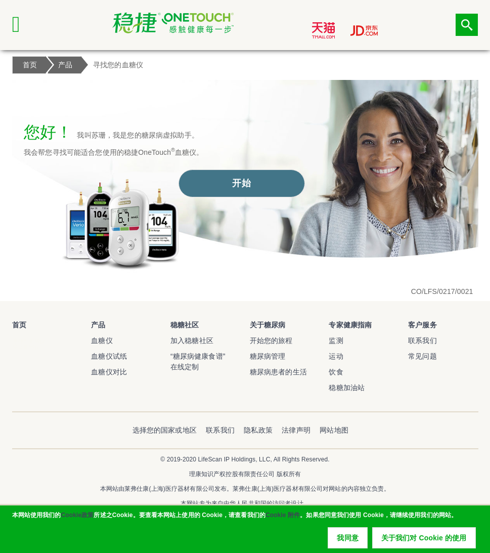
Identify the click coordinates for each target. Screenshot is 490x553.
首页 (19, 325)
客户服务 (422, 325)
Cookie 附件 (282, 523)
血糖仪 (101, 340)
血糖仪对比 (109, 372)
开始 (241, 183)
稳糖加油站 (347, 388)
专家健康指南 (350, 325)
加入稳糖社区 (191, 340)
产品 (98, 325)
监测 (336, 340)
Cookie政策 (77, 523)
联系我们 (422, 340)
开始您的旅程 (271, 340)
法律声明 (296, 430)
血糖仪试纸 (109, 356)
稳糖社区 (184, 325)
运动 (336, 356)
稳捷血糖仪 (26, 347)
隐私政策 (258, 430)
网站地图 (334, 430)
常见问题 (422, 356)
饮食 (336, 372)
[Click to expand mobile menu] (23, 25)
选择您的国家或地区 (164, 430)
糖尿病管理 (268, 356)
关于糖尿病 (268, 325)
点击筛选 (467, 25)
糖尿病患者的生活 (278, 372)
